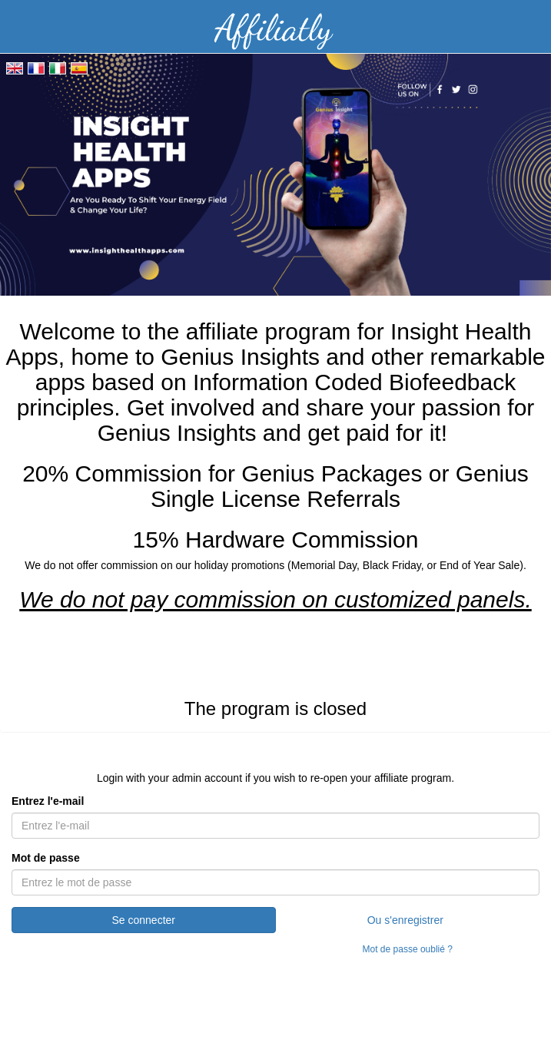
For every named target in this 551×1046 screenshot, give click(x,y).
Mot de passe (46, 858)
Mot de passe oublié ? (408, 949)
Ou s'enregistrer (405, 920)
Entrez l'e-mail (48, 801)
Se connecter (144, 920)
